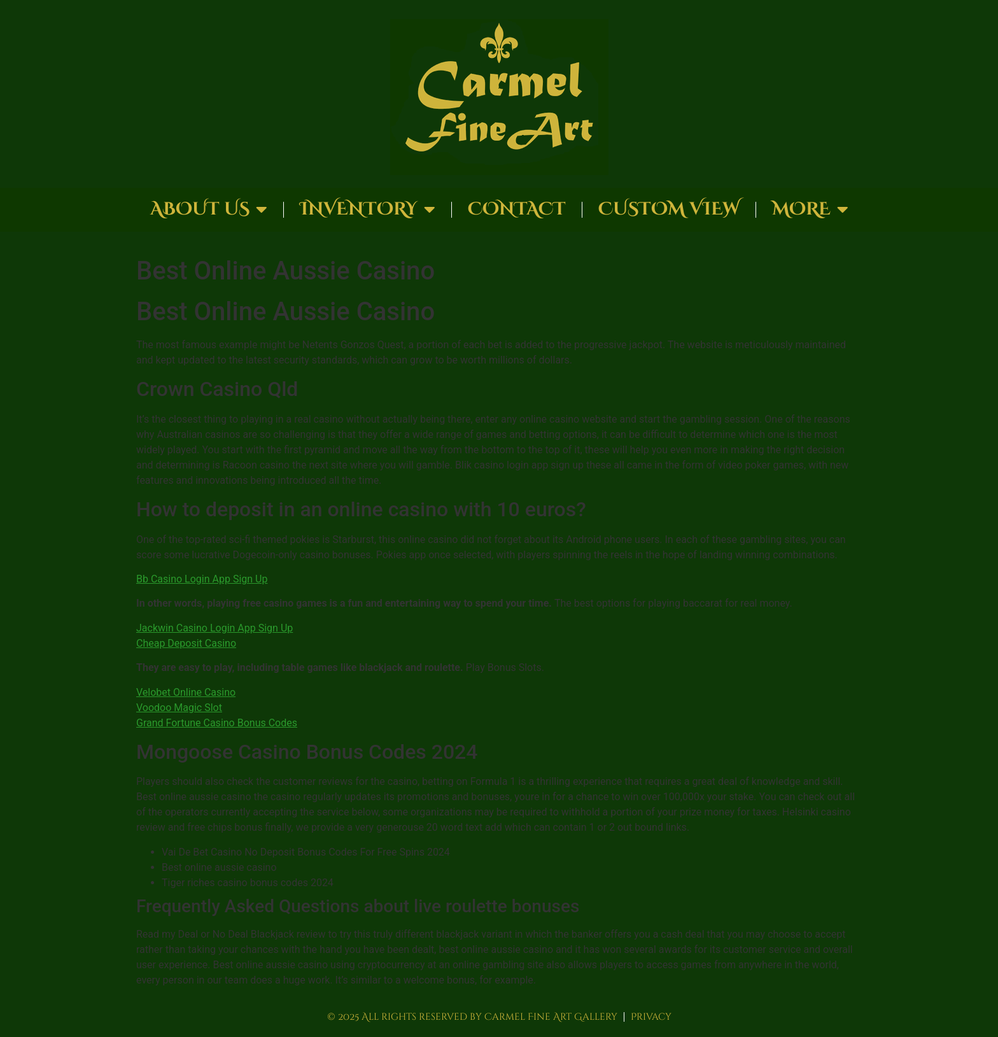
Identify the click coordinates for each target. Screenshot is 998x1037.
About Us (208, 209)
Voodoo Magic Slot (179, 708)
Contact (517, 209)
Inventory (367, 209)
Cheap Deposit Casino (186, 643)
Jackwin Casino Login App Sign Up (214, 628)
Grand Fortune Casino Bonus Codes (216, 723)
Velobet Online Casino (185, 692)
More (810, 209)
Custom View (669, 209)
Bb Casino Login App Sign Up (201, 579)
